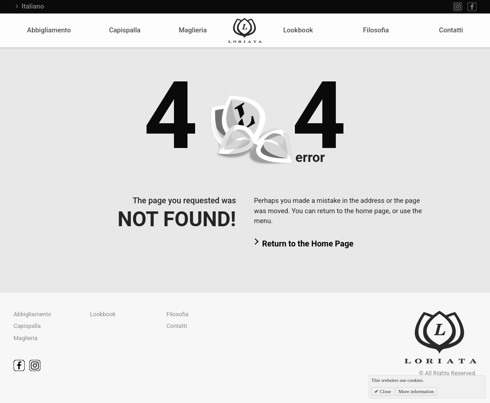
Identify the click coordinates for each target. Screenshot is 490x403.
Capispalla (124, 30)
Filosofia (376, 30)
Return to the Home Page (307, 244)
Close (385, 391)
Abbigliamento (49, 30)
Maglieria (192, 30)
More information (416, 391)
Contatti (451, 30)
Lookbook (298, 30)
